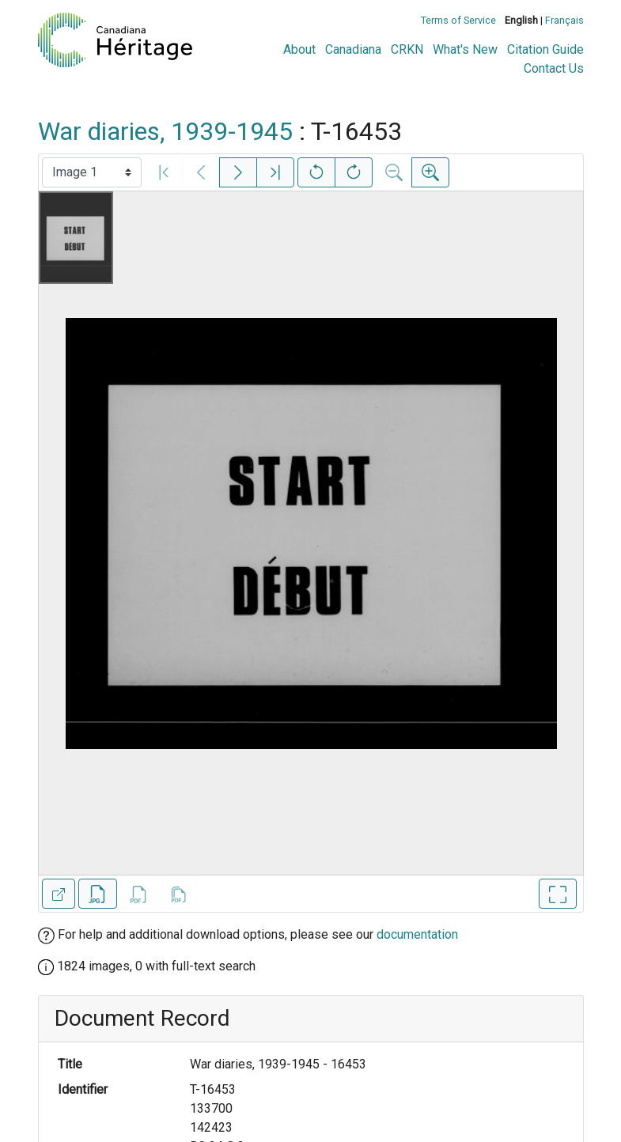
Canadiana (353, 49)
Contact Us (554, 68)
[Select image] (92, 172)
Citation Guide (545, 49)
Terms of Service (458, 20)
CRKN (407, 49)
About (299, 49)
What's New (465, 49)
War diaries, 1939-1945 (165, 131)
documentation (417, 934)
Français (564, 20)
